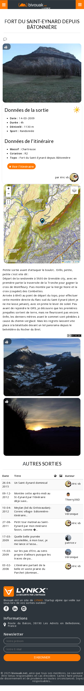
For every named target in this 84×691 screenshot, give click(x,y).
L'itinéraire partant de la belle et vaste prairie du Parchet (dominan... (29, 568)
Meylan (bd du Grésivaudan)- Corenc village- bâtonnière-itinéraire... (32, 511)
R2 (26, 153)
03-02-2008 (6, 567)
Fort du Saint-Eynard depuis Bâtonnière (44, 157)
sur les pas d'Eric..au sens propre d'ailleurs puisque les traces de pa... (32, 554)
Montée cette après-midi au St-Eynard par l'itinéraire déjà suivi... (32, 497)
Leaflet (66, 262)
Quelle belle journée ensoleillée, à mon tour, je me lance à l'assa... (31, 540)
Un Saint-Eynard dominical (30, 482)
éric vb (69, 177)
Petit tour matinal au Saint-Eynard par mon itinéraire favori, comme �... (31, 525)
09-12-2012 (6, 495)
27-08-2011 (6, 523)
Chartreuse (28, 149)
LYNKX (38, 600)
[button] (42, 221)
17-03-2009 (6, 538)
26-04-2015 (6, 484)
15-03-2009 (6, 552)
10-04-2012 (6, 509)
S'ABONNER (42, 657)
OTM (77, 262)
